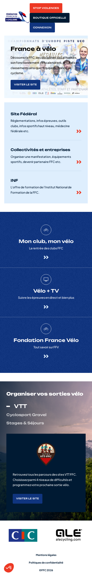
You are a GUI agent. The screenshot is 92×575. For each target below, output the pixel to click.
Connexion (42, 27)
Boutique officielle (49, 17)
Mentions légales (46, 555)
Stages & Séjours (25, 423)
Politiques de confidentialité (46, 562)
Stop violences (46, 8)
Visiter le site (25, 84)
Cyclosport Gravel (26, 415)
